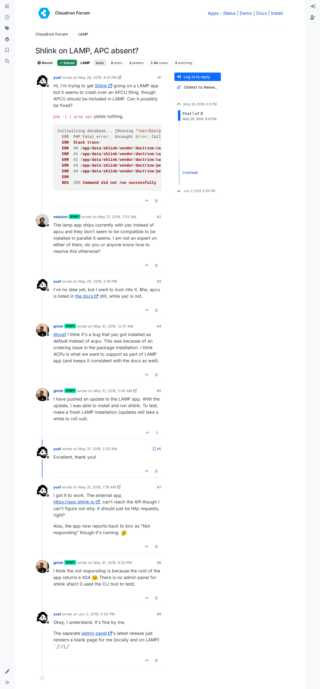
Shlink (103, 85)
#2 (159, 217)
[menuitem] (313, 6)
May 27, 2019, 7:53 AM (117, 217)
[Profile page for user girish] (42, 330)
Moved (45, 63)
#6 (159, 449)
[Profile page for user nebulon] (42, 220)
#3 (159, 281)
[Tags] (7, 28)
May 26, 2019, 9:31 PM (98, 77)
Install (277, 13)
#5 (159, 391)
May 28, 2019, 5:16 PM (98, 281)
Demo (246, 13)
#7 (159, 487)
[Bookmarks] (7, 50)
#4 (159, 326)
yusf (57, 77)
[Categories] (7, 6)
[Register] (313, 17)
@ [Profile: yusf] (59, 334)
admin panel (97, 633)
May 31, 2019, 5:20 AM (98, 449)
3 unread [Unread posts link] (190, 172)
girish (58, 326)
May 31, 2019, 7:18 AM (97, 487)
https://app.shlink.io (76, 502)
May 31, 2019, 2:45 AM (113, 391)
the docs (86, 296)
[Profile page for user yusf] (42, 81)
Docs (261, 13)
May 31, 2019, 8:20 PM (113, 562)
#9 (159, 614)
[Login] (313, 6)
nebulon (60, 217)
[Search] (7, 61)
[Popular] (7, 39)
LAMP (85, 63)
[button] (7, 671)
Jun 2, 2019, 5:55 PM (97, 614)
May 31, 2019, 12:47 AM (113, 326)
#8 (159, 562)
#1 (159, 77)
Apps (213, 13)
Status (229, 13)
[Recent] (7, 17)
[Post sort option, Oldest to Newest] (197, 87)
